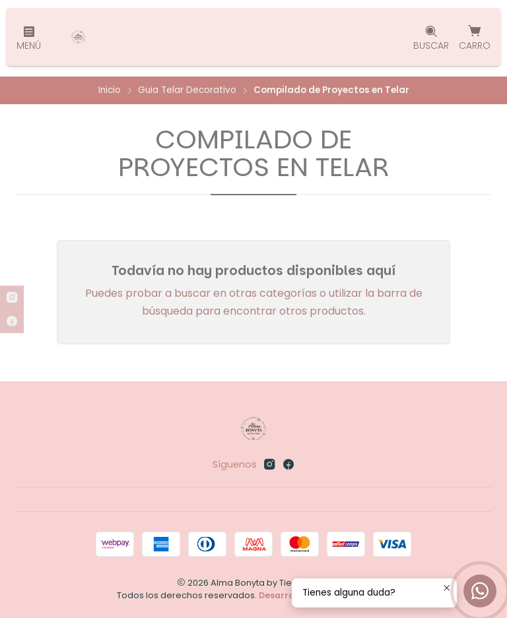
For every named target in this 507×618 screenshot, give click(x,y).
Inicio (109, 90)
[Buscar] (431, 37)
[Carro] (474, 37)
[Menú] (29, 37)
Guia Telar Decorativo (187, 90)
